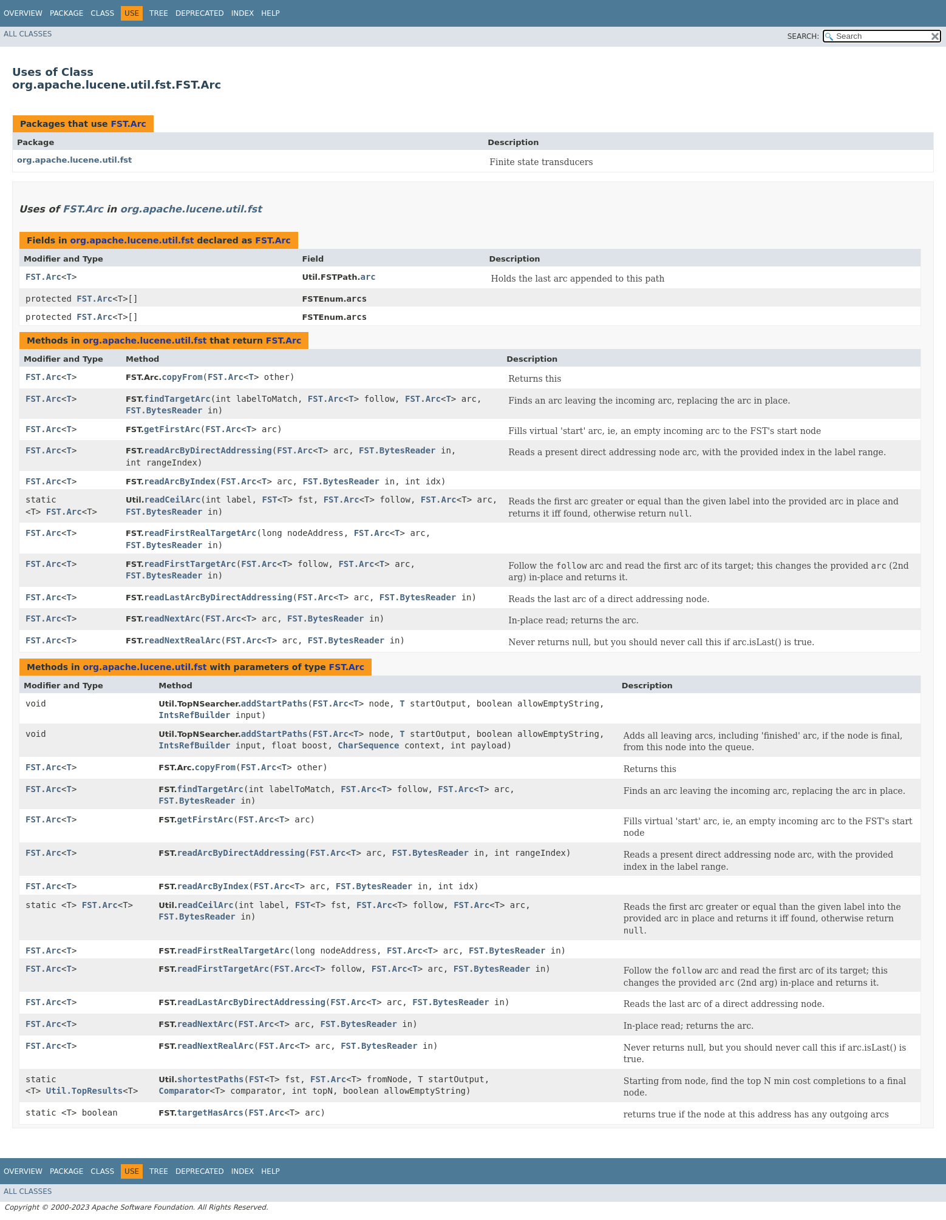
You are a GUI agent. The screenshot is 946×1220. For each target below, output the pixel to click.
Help (270, 13)
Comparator (183, 1091)
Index (242, 13)
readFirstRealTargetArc (200, 533)
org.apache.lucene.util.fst (74, 159)
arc (367, 277)
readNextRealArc (182, 640)
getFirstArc (172, 429)
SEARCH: (804, 36)
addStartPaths (274, 703)
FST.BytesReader (164, 410)
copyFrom (182, 377)
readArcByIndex (180, 481)
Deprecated (199, 13)
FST (269, 499)
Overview (23, 13)
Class (102, 13)
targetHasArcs (210, 1112)
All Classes (28, 34)
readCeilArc (173, 499)
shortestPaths (210, 1079)
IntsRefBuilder (194, 715)
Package (66, 13)
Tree (158, 13)
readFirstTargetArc (190, 564)
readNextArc (172, 618)
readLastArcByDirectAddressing (218, 597)
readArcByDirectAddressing (208, 450)
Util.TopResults (84, 1091)
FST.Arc (128, 124)
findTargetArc (177, 399)
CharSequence (368, 745)
